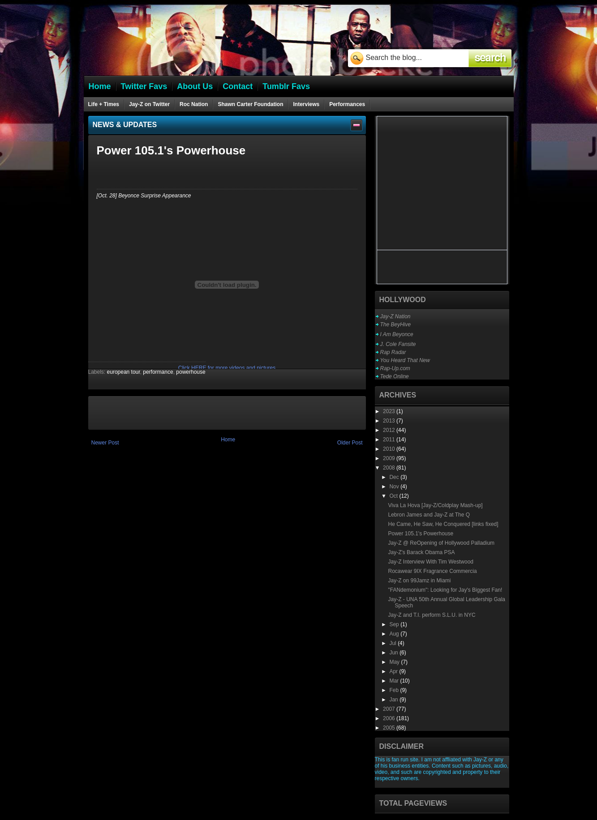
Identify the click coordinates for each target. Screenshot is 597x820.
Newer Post (105, 443)
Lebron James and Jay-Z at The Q (429, 515)
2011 (389, 439)
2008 (389, 468)
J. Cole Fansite (398, 344)
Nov (394, 486)
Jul (393, 643)
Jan (394, 699)
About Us (195, 86)
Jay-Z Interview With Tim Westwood (430, 562)
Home (228, 439)
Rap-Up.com (395, 368)
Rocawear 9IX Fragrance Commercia (432, 571)
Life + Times (103, 104)
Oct (394, 496)
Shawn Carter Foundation (250, 104)
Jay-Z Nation (395, 316)
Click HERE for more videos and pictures (226, 368)
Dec (394, 477)
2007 (389, 709)
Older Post (350, 443)
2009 (389, 458)
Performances (347, 104)
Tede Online (394, 376)
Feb (394, 690)
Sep (394, 624)
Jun (394, 652)
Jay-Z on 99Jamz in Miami (419, 580)
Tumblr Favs (286, 86)
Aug (394, 634)
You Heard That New (405, 360)
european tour (123, 372)
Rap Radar (393, 352)
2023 (389, 411)
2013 (389, 421)
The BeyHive (395, 324)
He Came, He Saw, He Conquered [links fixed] (443, 524)
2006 (389, 718)
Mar (394, 681)
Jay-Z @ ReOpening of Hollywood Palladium (441, 543)
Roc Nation (194, 104)
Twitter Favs (144, 86)
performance (158, 372)
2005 (389, 728)
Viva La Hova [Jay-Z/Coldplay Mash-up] (435, 505)
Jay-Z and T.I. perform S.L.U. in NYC (431, 615)
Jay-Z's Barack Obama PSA (421, 552)
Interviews (306, 104)
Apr (394, 671)
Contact (238, 86)
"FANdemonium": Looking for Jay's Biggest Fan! (445, 590)
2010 (389, 449)
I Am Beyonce (396, 334)
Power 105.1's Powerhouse (420, 533)
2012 (389, 430)
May (395, 662)
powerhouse (190, 372)
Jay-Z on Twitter (149, 104)
